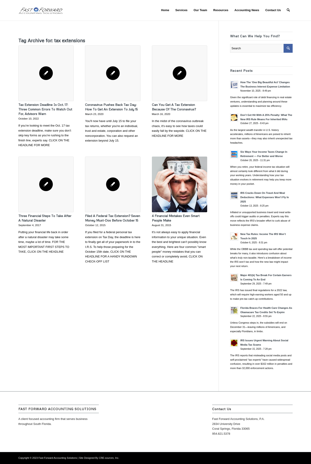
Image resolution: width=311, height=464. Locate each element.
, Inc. (109, 458)
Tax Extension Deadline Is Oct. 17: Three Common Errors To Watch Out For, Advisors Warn (45, 109)
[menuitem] (165, 10)
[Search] (288, 10)
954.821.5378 (221, 433)
